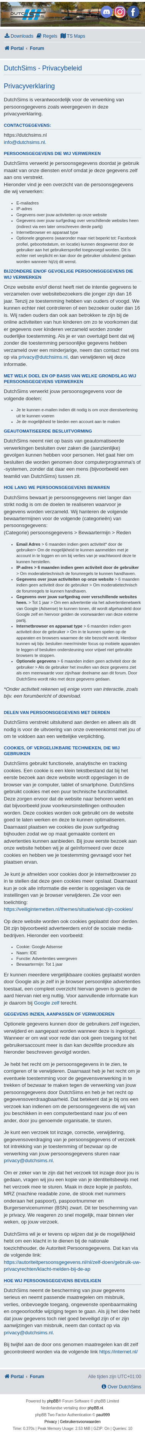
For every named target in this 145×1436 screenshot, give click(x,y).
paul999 (103, 1415)
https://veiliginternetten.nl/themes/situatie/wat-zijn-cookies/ (68, 909)
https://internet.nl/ (118, 1352)
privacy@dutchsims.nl (43, 357)
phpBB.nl (95, 1408)
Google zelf (46, 1003)
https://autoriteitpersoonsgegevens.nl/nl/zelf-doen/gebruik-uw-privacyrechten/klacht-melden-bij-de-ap (72, 1265)
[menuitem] (18, 36)
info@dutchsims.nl (24, 142)
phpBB (53, 1401)
